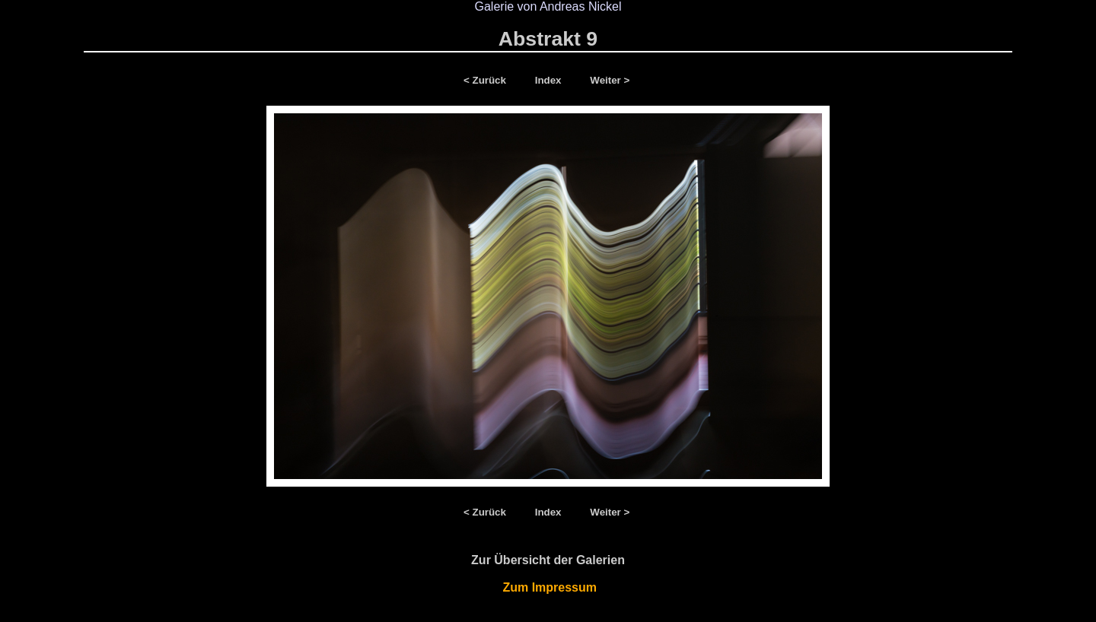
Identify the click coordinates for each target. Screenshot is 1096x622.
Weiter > (609, 80)
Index (550, 80)
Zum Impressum (548, 587)
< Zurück (488, 80)
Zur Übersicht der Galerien (548, 560)
